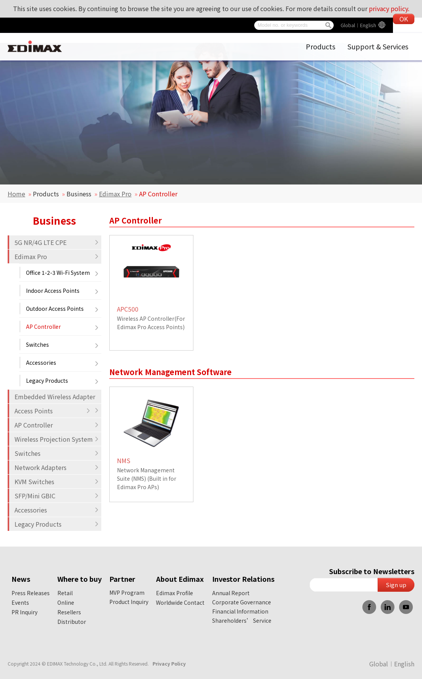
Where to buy (79, 579)
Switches (62, 344)
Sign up (396, 585)
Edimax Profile (174, 593)
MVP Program (126, 592)
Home (16, 193)
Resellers (69, 612)
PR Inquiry (24, 612)
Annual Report (231, 593)
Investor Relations (243, 579)
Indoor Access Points (62, 290)
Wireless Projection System (57, 439)
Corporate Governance (241, 602)
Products (320, 46)
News (20, 579)
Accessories (62, 362)
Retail (65, 593)
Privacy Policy (169, 663)
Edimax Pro (115, 193)
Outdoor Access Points (62, 308)
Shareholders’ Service (241, 620)
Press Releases (30, 593)
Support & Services (377, 46)
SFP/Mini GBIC (57, 495)
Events (20, 602)
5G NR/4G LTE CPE (57, 242)
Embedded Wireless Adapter (57, 397)
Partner (122, 579)
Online (65, 602)
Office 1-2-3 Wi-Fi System (62, 272)
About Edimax (180, 579)
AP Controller (62, 326)
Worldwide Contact (180, 602)
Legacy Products (62, 380)
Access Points (53, 410)
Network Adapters (57, 467)
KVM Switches (57, 481)
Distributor (71, 621)
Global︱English (358, 25)
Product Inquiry (128, 602)
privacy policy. (389, 8)
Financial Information (240, 611)
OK (403, 18)
